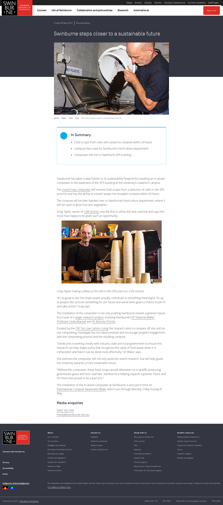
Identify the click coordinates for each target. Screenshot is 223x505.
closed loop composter (76, 190)
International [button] (142, 11)
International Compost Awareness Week (81, 389)
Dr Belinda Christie (103, 321)
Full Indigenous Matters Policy (59, 487)
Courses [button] (42, 11)
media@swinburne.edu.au (73, 415)
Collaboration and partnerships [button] (95, 11)
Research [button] (123, 11)
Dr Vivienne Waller (143, 317)
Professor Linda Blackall (71, 321)
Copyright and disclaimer (29, 501)
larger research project (89, 317)
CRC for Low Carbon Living (91, 328)
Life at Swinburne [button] (62, 11)
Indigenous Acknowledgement (16, 483)
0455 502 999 (65, 410)
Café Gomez (91, 212)
